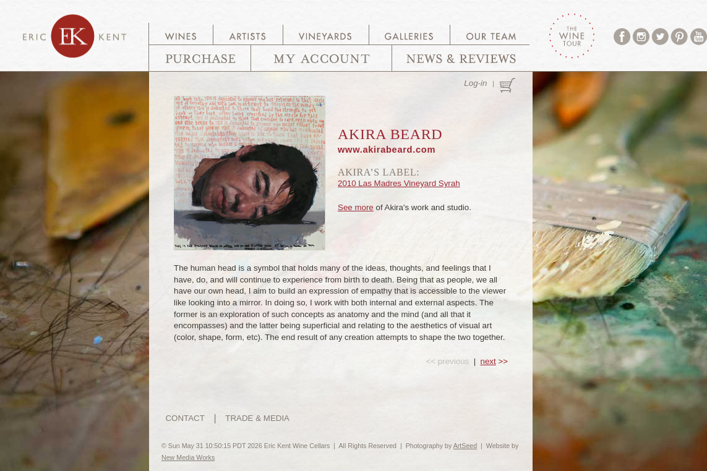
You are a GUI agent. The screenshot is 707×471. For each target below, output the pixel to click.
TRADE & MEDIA (257, 418)
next (488, 361)
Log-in (475, 83)
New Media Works (188, 457)
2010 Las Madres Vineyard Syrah (399, 183)
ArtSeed (465, 445)
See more (356, 207)
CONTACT (184, 418)
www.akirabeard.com (386, 150)
